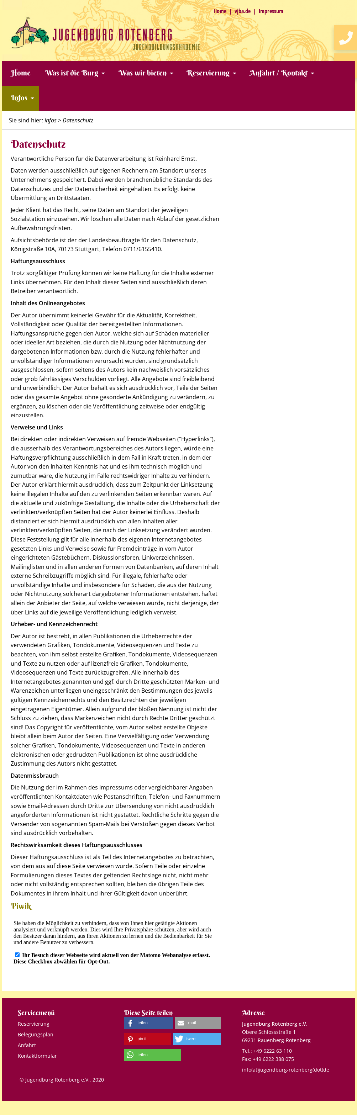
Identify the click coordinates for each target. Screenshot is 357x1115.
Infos (19, 97)
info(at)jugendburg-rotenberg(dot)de (285, 1069)
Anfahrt (27, 1045)
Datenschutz (78, 120)
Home (220, 11)
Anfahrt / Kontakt (279, 72)
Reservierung (208, 72)
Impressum (271, 11)
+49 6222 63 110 (272, 1050)
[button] (148, 1023)
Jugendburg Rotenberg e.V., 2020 (64, 1079)
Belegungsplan (35, 1034)
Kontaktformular (37, 1055)
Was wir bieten (143, 72)
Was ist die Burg (71, 72)
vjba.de (243, 11)
